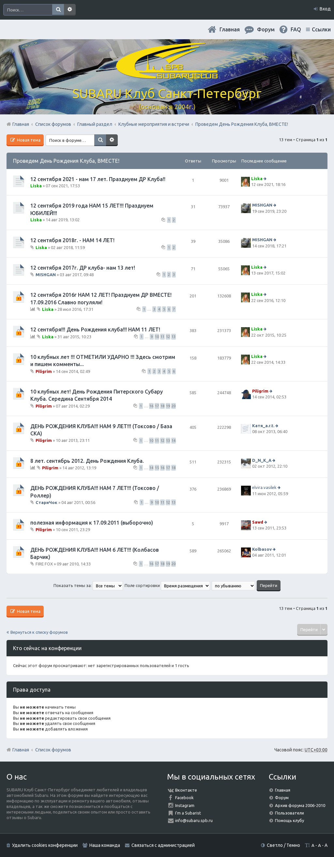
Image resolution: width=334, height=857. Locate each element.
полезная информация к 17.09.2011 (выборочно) (91, 523)
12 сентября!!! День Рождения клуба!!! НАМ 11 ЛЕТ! (95, 329)
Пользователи (289, 813)
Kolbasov (262, 549)
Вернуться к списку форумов (39, 632)
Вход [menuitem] (325, 8)
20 (173, 406)
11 (162, 337)
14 (173, 441)
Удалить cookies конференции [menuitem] (45, 845)
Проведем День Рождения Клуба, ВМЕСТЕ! (66, 161)
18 (162, 406)
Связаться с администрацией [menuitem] (163, 845)
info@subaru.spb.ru (194, 820)
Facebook (184, 797)
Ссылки (321, 29)
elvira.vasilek (264, 487)
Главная (230, 29)
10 (157, 337)
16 (151, 406)
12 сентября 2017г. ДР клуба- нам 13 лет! (82, 268)
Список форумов (53, 749)
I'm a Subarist (188, 813)
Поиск (58, 10)
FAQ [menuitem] (296, 29)
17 (157, 406)
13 (173, 337)
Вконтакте (186, 790)
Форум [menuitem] (266, 29)
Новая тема (28, 140)
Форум (282, 797)
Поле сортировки (167, 585)
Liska (36, 185)
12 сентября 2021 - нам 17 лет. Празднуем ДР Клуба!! (97, 179)
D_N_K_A (261, 460)
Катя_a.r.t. (263, 425)
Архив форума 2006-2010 (300, 805)
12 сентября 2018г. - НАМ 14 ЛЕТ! (72, 240)
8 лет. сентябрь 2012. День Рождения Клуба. (87, 461)
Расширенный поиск (70, 10)
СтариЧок (46, 502)
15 (157, 468)
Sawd (257, 522)
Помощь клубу (289, 820)
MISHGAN (262, 205)
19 (168, 406)
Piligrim (44, 371)
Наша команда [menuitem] (104, 845)
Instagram (184, 805)
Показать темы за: (88, 585)
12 (168, 337)
